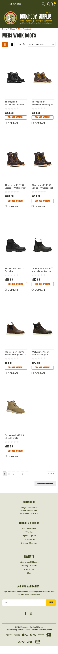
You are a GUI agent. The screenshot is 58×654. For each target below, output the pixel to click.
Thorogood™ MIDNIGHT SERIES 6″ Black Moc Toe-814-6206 (14, 103)
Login (24, 535)
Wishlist (29, 532)
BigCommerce (20, 630)
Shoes (12, 29)
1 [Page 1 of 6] (4, 474)
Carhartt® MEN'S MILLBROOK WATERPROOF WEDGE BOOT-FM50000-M (14, 436)
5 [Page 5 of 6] (22, 474)
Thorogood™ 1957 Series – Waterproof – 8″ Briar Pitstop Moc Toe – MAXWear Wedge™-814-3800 (15, 186)
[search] (42, 4)
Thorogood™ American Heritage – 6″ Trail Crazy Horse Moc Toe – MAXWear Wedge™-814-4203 (43, 103)
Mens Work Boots (25, 29)
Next (51, 473)
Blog (29, 573)
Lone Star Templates (43, 630)
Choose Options (16, 117)
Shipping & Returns (29, 543)
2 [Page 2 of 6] (9, 474)
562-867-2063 (15, 4)
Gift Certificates (29, 528)
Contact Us (29, 569)
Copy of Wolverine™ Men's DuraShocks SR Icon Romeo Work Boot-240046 (43, 269)
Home (4, 29)
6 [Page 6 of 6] (27, 474)
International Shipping (29, 562)
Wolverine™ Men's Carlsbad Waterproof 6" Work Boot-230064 (16, 269)
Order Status (29, 539)
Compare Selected (45, 483)
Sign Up (33, 535)
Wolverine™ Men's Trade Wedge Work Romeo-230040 (15, 353)
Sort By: (22, 44)
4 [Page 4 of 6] (18, 474)
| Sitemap (39, 627)
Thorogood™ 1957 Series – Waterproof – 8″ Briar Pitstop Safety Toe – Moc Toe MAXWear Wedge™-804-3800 (42, 186)
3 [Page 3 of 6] (13, 474)
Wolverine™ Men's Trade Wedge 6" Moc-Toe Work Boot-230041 (41, 353)
